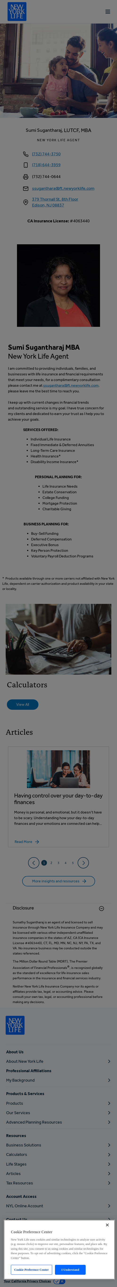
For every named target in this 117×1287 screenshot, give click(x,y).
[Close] (107, 1225)
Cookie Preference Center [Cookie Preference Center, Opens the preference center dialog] (31, 1269)
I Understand (70, 1269)
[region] (59, 1249)
